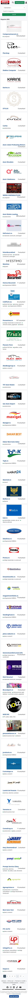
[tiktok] (17, 987)
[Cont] (26, 2)
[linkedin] (14, 987)
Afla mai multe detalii (16, 993)
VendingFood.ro (8, 615)
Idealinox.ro (7, 539)
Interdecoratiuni (9, 252)
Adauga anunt (20, 2)
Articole (4, 981)
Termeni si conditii (20, 981)
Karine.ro (6, 88)
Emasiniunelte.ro (9, 577)
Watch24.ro (7, 480)
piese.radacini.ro (9, 634)
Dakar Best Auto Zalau (11, 442)
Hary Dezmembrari (10, 848)
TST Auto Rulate (8, 385)
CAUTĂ (14, 14)
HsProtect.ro (7, 233)
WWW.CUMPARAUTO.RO (11, 195)
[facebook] (7, 987)
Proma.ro (6, 558)
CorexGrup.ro (8, 828)
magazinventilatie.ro (10, 596)
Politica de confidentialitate (10, 983)
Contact (22, 983)
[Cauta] (13, 2)
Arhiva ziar (11, 981)
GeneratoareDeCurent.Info (13, 653)
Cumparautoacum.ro (10, 34)
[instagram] (11, 987)
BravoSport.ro (8, 690)
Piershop (6, 53)
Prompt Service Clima (11, 867)
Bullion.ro (6, 499)
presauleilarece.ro (9, 733)
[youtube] (20, 987)
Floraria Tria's (8, 345)
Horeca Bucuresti (9, 283)
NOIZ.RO (6, 714)
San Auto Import (9, 404)
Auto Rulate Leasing (10, 214)
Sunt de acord (14, 996)
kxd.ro (5, 518)
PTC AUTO (6, 929)
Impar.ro (6, 969)
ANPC (14, 984)
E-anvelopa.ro (8, 771)
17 (20, 976)
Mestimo (6, 264)
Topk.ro (5, 461)
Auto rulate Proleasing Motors (14, 145)
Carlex (5, 126)
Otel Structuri (8, 677)
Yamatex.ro (7, 809)
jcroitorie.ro (7, 752)
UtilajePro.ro (7, 948)
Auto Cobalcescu (9, 179)
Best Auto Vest (8, 910)
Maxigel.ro (7, 423)
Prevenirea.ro (8, 320)
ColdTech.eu (7, 302)
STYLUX (5, 109)
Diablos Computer (9, 70)
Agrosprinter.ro (8, 887)
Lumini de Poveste (9, 790)
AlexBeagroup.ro (9, 366)
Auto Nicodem (8, 162)
